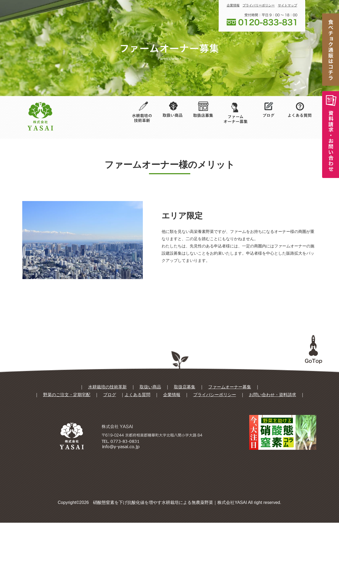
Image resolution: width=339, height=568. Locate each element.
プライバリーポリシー (259, 5)
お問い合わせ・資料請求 (272, 440)
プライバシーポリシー (214, 440)
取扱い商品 (150, 432)
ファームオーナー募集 (229, 432)
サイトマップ (287, 5)
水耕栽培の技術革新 (107, 432)
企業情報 (233, 5)
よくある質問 (137, 440)
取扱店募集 (184, 432)
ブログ (109, 440)
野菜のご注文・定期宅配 (66, 440)
